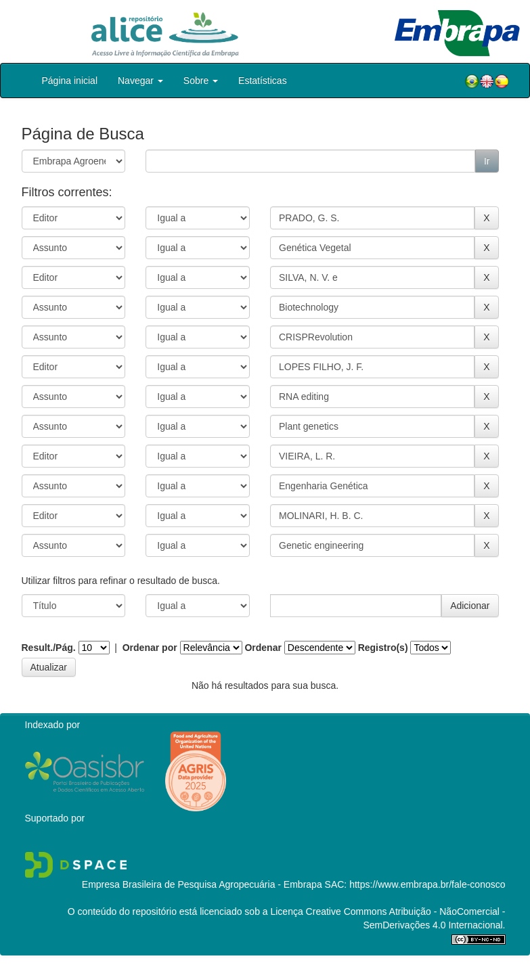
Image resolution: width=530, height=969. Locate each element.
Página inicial (70, 80)
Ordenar (262, 647)
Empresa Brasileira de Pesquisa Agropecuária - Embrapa (202, 884)
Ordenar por (150, 647)
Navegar (140, 80)
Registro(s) (383, 647)
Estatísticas (262, 80)
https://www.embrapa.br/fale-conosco (427, 884)
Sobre (200, 80)
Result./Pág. (49, 647)
